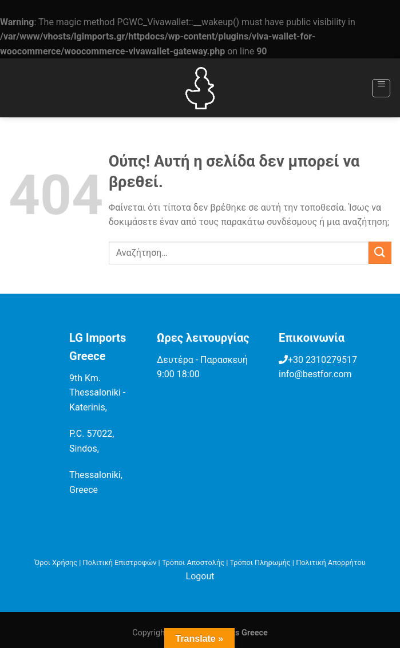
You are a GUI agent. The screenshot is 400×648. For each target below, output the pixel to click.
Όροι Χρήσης (55, 562)
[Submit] (380, 253)
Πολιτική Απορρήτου (331, 562)
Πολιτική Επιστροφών (120, 562)
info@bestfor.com (315, 374)
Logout (200, 576)
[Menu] (381, 88)
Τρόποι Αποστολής (193, 562)
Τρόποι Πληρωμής (260, 562)
